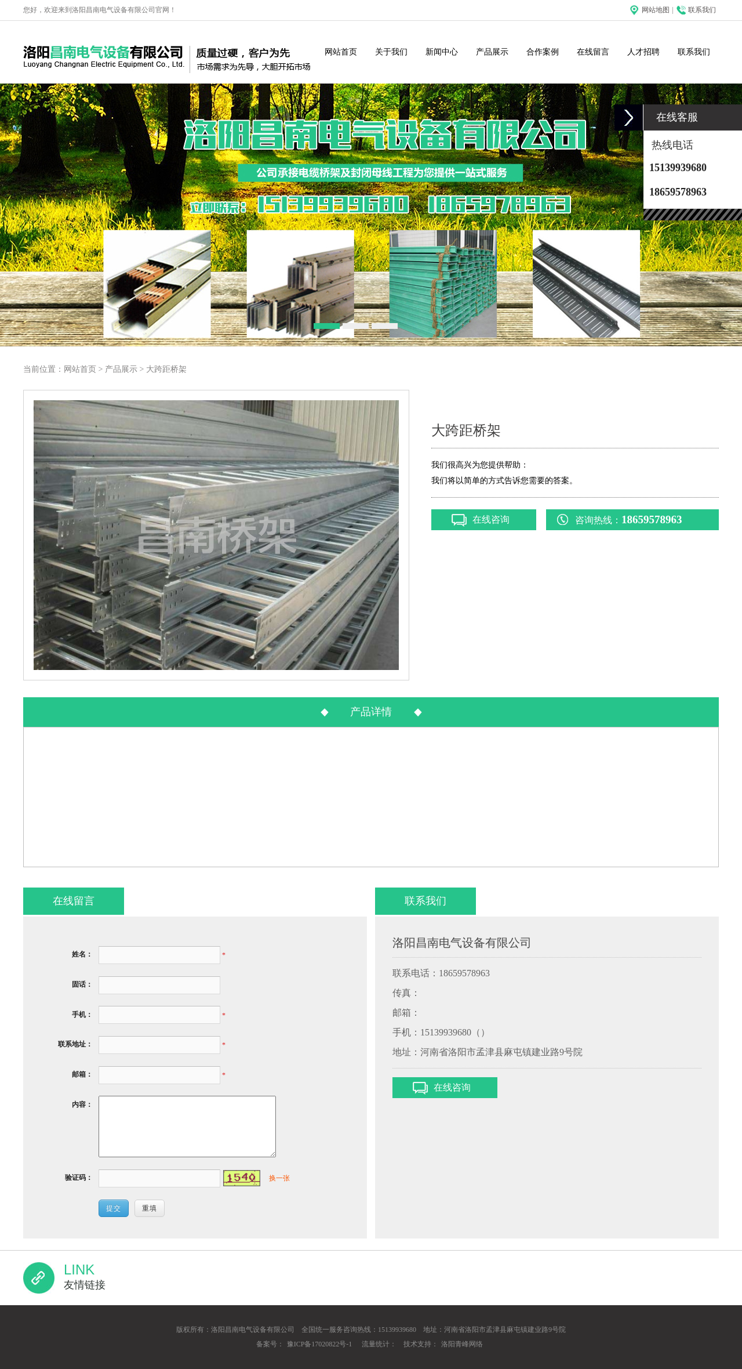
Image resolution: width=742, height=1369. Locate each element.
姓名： (82, 954)
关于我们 (391, 52)
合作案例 (542, 52)
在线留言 (593, 52)
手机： (82, 1015)
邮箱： (82, 1074)
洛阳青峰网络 (462, 1344)
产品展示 (492, 52)
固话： (82, 984)
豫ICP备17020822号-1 (319, 1344)
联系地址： (75, 1044)
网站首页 (341, 52)
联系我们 (702, 10)
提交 (113, 1208)
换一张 (279, 1178)
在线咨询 (491, 519)
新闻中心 (441, 52)
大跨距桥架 (166, 369)
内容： (82, 1104)
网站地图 (656, 10)
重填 (149, 1208)
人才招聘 (643, 52)
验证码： (79, 1178)
